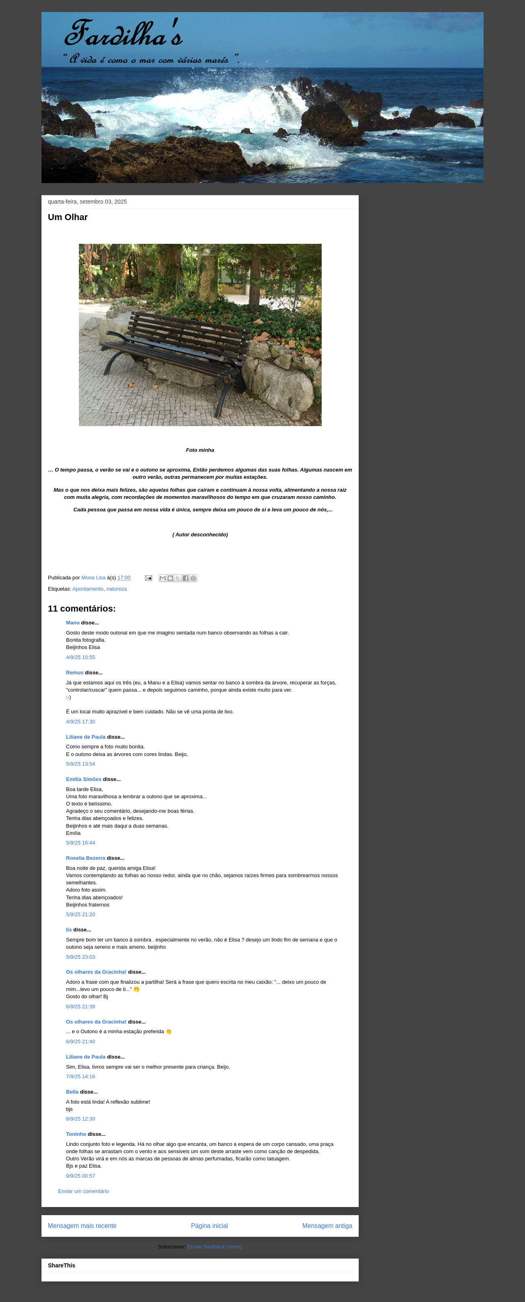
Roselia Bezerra (85, 858)
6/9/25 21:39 (80, 1006)
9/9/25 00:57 (80, 1176)
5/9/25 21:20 (80, 914)
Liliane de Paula (85, 737)
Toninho (76, 1134)
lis (69, 930)
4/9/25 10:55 (80, 657)
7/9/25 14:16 (80, 1076)
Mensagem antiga (327, 1225)
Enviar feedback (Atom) (215, 1247)
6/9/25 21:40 (80, 1041)
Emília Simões (83, 779)
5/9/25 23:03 (80, 957)
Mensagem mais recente (82, 1225)
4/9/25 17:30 (80, 722)
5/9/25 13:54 (80, 764)
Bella (72, 1092)
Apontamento (87, 589)
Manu (73, 623)
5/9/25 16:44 (80, 843)
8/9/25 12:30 (80, 1119)
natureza (116, 589)
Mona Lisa (94, 578)
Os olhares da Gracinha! (96, 972)
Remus (74, 673)
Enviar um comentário (83, 1191)
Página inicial (209, 1225)
